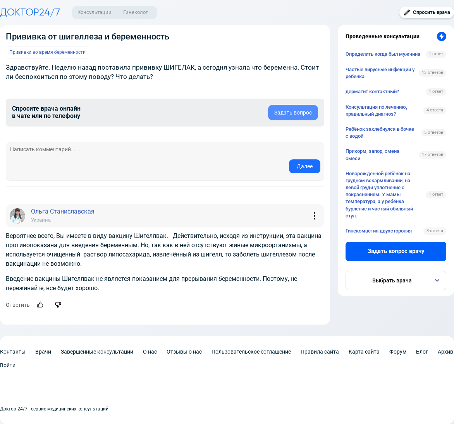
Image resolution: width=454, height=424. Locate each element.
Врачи (43, 352)
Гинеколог (135, 12)
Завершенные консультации (97, 352)
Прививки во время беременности (47, 52)
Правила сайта (320, 352)
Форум (397, 352)
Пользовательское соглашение (251, 352)
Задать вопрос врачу (396, 251)
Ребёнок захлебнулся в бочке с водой (380, 132)
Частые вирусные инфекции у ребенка (380, 73)
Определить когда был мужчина (383, 54)
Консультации (94, 12)
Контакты (13, 352)
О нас (150, 352)
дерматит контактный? (372, 91)
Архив (445, 352)
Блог (422, 352)
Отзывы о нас (184, 352)
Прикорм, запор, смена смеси (372, 154)
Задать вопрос (293, 112)
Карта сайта (364, 352)
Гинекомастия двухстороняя (379, 231)
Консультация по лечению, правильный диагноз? (376, 110)
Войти (7, 365)
